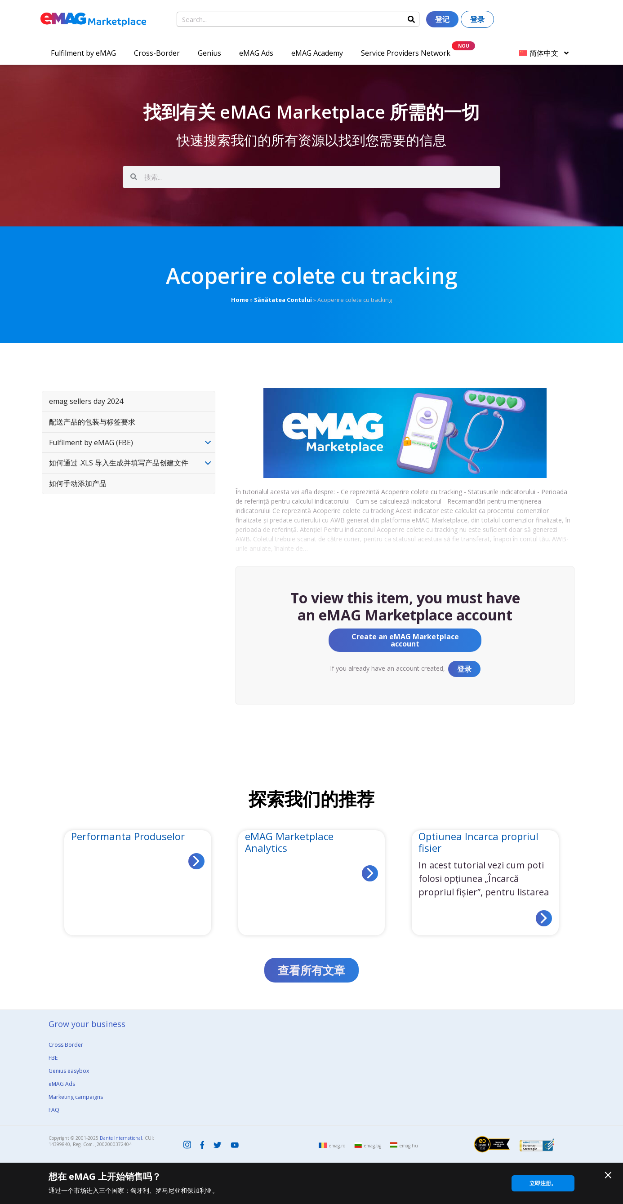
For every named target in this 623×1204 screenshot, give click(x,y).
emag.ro (337, 1145)
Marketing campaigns (76, 1097)
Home (240, 300)
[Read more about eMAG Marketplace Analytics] (370, 873)
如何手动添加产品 (78, 483)
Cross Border (66, 1045)
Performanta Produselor (128, 836)
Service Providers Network (405, 53)
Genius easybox (69, 1071)
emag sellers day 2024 (86, 401)
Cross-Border (157, 53)
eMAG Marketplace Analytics (289, 841)
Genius (209, 53)
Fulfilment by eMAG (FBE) (91, 442)
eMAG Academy (317, 53)
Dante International (121, 1138)
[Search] (411, 19)
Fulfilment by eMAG (83, 53)
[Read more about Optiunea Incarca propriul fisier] (544, 918)
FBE (53, 1058)
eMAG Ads (256, 53)
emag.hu (409, 1145)
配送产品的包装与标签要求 (92, 422)
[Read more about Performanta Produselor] (196, 861)
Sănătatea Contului (283, 300)
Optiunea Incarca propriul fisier (478, 841)
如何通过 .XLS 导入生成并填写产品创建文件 (118, 463)
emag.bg (372, 1145)
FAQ (54, 1110)
